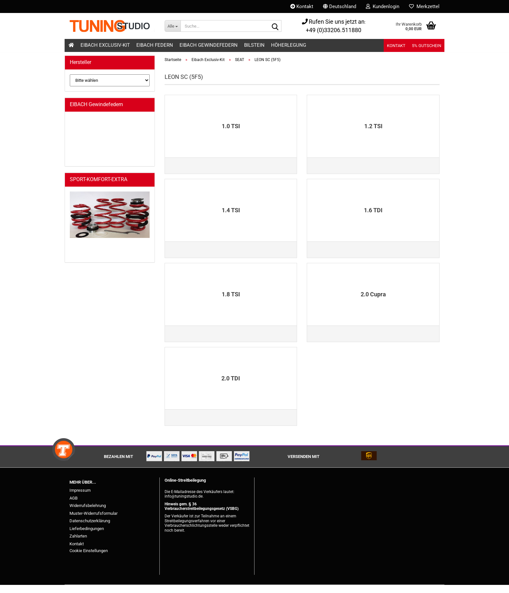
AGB (73, 506)
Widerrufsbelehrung (87, 513)
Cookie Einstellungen (88, 558)
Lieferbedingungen (86, 536)
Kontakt (301, 6)
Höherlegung (288, 45)
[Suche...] (172, 26)
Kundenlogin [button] (382, 6)
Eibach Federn (154, 45)
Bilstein (254, 45)
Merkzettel (424, 6)
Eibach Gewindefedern (209, 45)
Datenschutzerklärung (89, 528)
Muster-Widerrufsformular (93, 521)
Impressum (80, 498)
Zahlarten (78, 544)
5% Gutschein (426, 45)
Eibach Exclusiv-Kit (105, 45)
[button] (339, 6)
